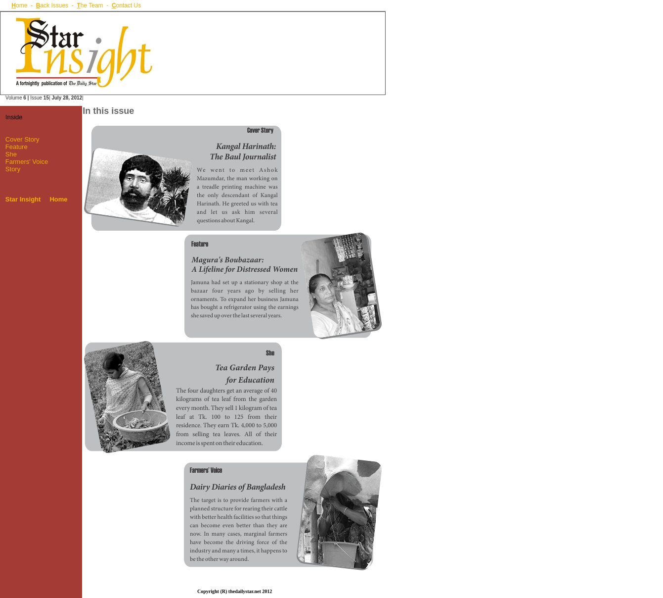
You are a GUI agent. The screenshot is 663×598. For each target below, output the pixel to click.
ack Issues (52, 5)
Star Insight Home (36, 199)
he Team (90, 5)
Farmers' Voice (25, 161)
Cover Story (22, 139)
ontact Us (126, 5)
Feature (16, 146)
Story (12, 169)
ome (19, 5)
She (11, 154)
